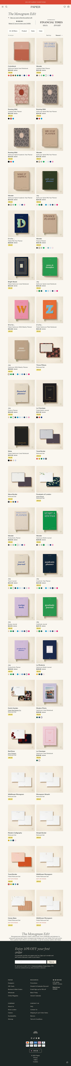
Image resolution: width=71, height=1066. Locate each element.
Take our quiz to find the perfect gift (20, 17)
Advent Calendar (35, 995)
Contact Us (33, 1009)
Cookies (35, 1061)
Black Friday (34, 992)
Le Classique (40, 408)
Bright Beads (12, 282)
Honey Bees (12, 918)
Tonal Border (40, 451)
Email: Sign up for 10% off (38, 989)
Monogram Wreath (43, 794)
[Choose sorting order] (57, 35)
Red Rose (11, 751)
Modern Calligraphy (15, 833)
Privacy (35, 1057)
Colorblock (12, 66)
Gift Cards (11, 986)
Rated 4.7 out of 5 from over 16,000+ (20, 23)
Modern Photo (41, 708)
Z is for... (39, 325)
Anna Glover (40, 496)
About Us (11, 1006)
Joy (37, 195)
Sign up (51, 962)
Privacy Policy (46, 966)
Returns (32, 1016)
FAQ (31, 1006)
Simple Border (41, 833)
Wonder (39, 66)
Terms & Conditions (37, 966)
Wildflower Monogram (16, 794)
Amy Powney (12, 753)
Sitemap (10, 1019)
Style (33, 31)
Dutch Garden (13, 708)
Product (24, 31)
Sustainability (12, 1016)
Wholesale (11, 992)
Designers (11, 983)
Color (40, 31)
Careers (10, 1012)
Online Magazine (13, 995)
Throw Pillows (41, 365)
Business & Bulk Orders (15, 989)
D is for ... (11, 239)
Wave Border (12, 494)
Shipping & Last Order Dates (39, 1012)
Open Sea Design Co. (14, 710)
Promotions (33, 983)
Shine (10, 451)
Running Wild (12, 109)
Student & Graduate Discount (39, 986)
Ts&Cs (36, 1059)
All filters (13, 31)
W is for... (11, 325)
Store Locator (12, 1009)
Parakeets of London (43, 494)
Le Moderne (40, 665)
